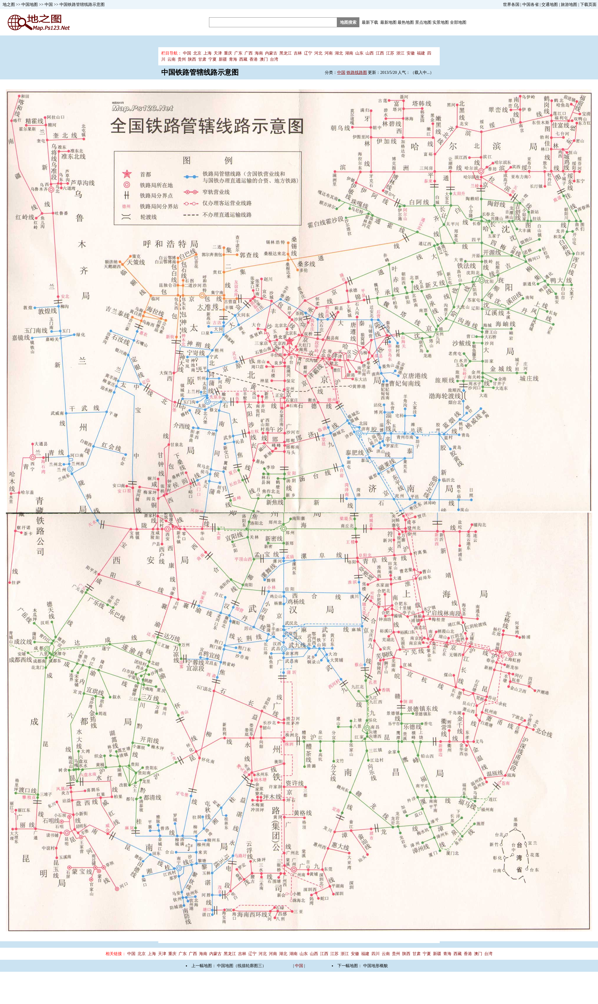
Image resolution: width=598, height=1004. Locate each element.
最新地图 (388, 22)
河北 (318, 53)
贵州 (182, 59)
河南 (329, 53)
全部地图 (458, 22)
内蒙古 (271, 53)
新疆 (223, 59)
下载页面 (588, 4)
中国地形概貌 (375, 966)
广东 (238, 53)
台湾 (274, 59)
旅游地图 (569, 4)
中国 (49, 4)
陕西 (192, 59)
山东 (359, 53)
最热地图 (405, 22)
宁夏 (212, 59)
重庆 (228, 53)
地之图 (9, 4)
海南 (259, 53)
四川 (375, 954)
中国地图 (29, 4)
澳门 (264, 59)
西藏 (243, 59)
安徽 (411, 53)
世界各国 (511, 4)
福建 (421, 53)
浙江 (400, 53)
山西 (370, 53)
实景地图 (440, 22)
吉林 (298, 53)
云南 (171, 59)
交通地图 (549, 4)
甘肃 (202, 59)
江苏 (390, 53)
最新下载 (370, 22)
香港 (253, 59)
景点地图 (423, 22)
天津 (218, 53)
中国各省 (530, 4)
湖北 (339, 53)
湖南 (349, 53)
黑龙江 (285, 53)
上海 (207, 53)
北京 (197, 53)
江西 (380, 53)
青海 (233, 59)
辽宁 (308, 53)
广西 (248, 53)
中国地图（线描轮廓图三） (241, 966)
